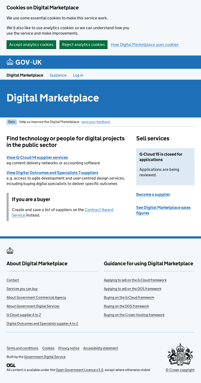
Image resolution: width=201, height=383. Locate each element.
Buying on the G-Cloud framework (129, 297)
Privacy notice (68, 348)
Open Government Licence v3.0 (79, 370)
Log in (78, 75)
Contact (13, 280)
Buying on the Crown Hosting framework (134, 315)
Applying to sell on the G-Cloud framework (135, 280)
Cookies (48, 348)
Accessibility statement (100, 348)
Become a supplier (153, 194)
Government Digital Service (44, 357)
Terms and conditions (22, 348)
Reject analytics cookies (83, 44)
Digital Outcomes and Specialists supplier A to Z (42, 323)
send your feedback (95, 122)
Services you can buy (22, 289)
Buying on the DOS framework (126, 306)
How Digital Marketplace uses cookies (145, 44)
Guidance (58, 75)
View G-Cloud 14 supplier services (37, 157)
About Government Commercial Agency (36, 297)
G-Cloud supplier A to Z (24, 315)
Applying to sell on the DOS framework (132, 289)
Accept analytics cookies (31, 44)
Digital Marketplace (25, 75)
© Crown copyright (180, 370)
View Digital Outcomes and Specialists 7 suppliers (52, 172)
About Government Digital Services (33, 306)
